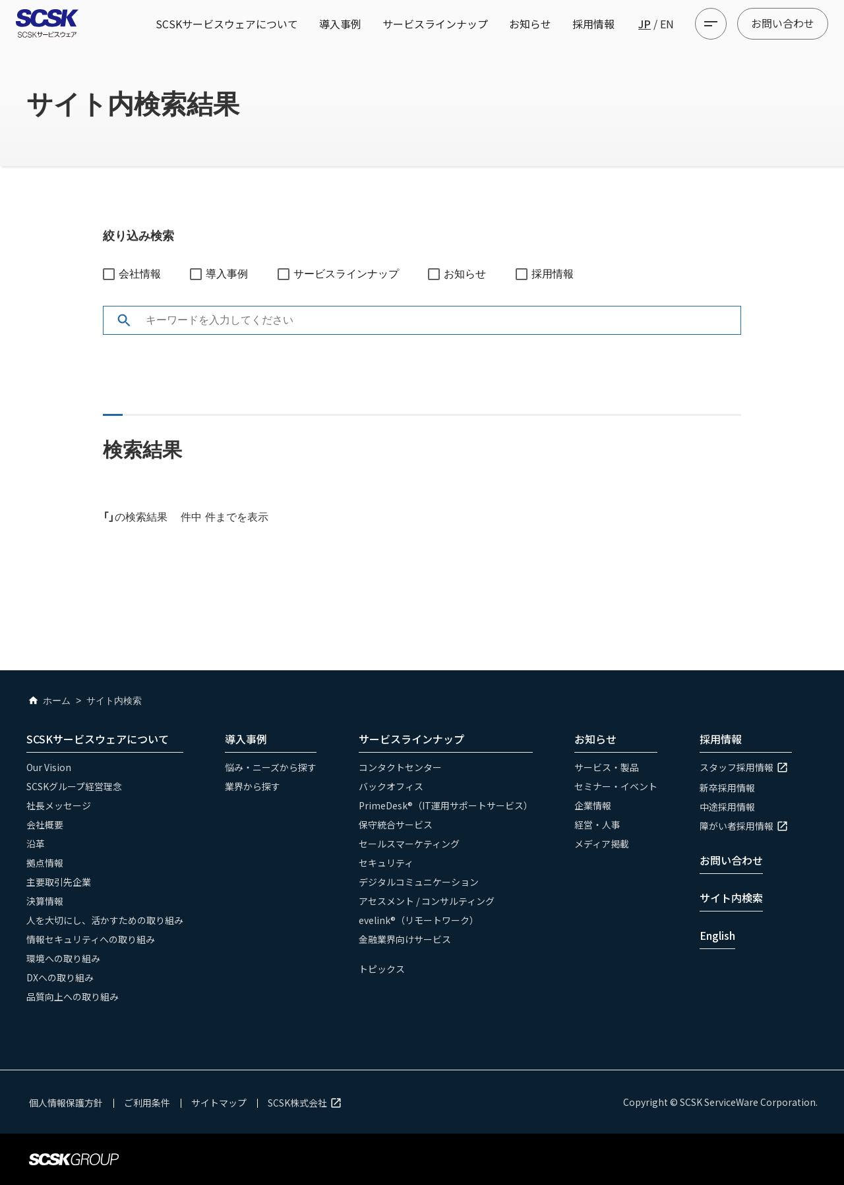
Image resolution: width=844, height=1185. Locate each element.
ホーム (48, 700)
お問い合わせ (782, 23)
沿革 (35, 843)
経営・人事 (597, 824)
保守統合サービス (396, 824)
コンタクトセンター (400, 767)
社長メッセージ (58, 805)
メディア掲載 (601, 843)
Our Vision (48, 767)
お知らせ (530, 24)
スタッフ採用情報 (746, 767)
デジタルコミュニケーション (419, 881)
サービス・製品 (606, 767)
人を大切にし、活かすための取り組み (104, 920)
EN (667, 24)
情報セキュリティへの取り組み (90, 939)
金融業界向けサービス (405, 939)
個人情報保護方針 (66, 1102)
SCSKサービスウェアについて (227, 24)
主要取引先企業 (58, 881)
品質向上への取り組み (72, 996)
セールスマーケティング (409, 843)
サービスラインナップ (435, 24)
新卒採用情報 (727, 787)
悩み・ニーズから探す (270, 767)
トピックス (382, 968)
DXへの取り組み (60, 977)
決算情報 (44, 901)
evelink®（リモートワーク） (419, 920)
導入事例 (340, 24)
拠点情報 (44, 862)
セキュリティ (386, 862)
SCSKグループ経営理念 (74, 786)
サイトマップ (219, 1102)
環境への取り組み (63, 958)
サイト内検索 (731, 898)
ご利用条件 (147, 1102)
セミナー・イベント (615, 786)
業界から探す (252, 786)
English (717, 935)
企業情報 (592, 805)
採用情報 (593, 24)
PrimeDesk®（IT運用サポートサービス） (446, 805)
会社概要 (44, 824)
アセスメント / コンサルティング (427, 901)
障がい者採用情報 (746, 825)
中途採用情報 (727, 806)
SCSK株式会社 (307, 1102)
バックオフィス (391, 786)
